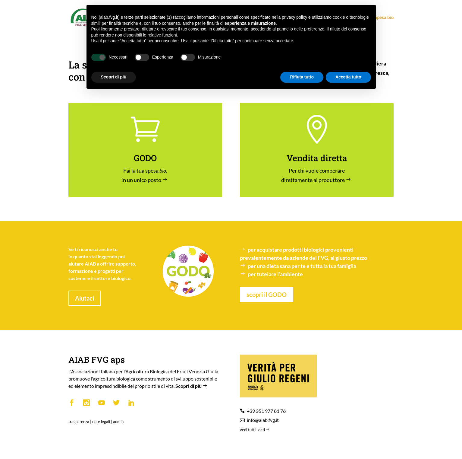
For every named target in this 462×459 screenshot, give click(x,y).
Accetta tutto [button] (348, 77)
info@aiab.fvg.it (263, 420)
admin (118, 421)
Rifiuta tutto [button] (302, 77)
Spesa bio (381, 17)
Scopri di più (192, 386)
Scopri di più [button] (114, 77)
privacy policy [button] (294, 17)
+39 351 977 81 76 (266, 411)
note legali (101, 421)
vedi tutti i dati (255, 429)
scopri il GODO (267, 294)
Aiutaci (84, 298)
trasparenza (78, 421)
